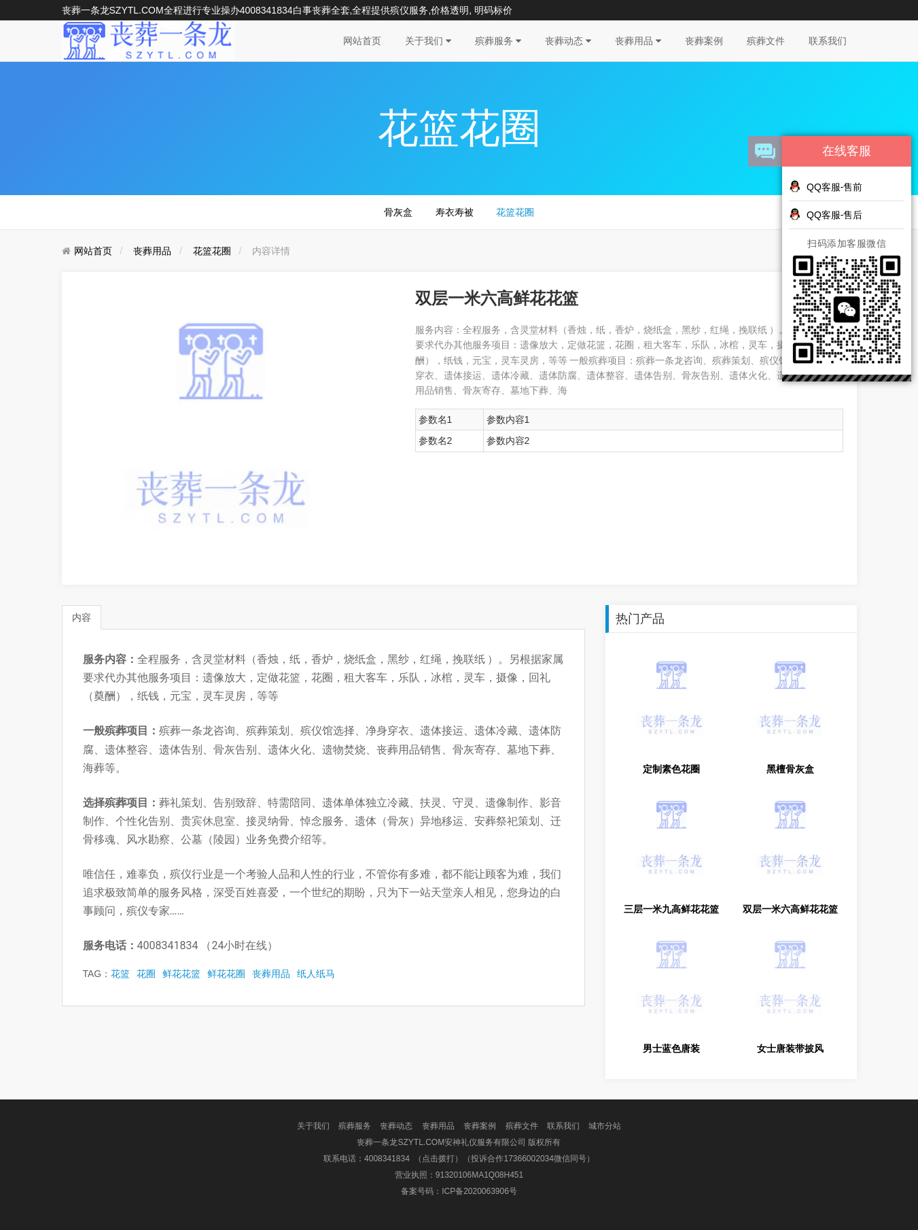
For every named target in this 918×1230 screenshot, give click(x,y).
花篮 (120, 973)
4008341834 (266, 10)
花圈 (146, 973)
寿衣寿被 (455, 212)
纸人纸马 (316, 973)
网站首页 (362, 40)
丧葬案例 (704, 40)
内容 (81, 617)
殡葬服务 (498, 40)
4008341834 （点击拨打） (413, 1158)
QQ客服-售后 (825, 214)
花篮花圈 (515, 212)
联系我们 (828, 40)
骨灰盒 (398, 212)
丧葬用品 (638, 40)
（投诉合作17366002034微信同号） (528, 1158)
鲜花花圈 (226, 973)
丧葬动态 (568, 40)
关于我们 (428, 40)
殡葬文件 (766, 40)
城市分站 (604, 1126)
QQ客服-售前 (825, 186)
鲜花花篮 (181, 973)
